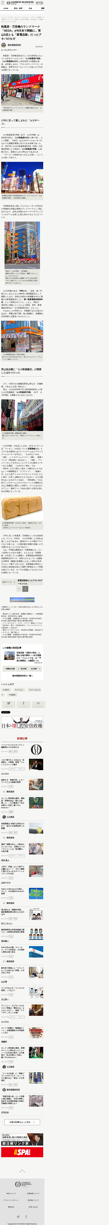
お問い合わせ (33, 1207)
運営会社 (11, 1207)
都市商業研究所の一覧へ (22, 676)
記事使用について (33, 1193)
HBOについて (11, 1193)
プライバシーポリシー (11, 1200)
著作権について (33, 1200)
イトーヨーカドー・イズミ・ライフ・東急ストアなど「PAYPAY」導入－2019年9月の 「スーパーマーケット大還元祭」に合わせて (21, 625)
